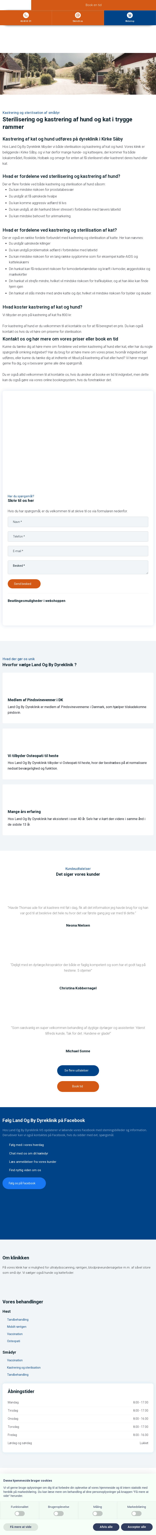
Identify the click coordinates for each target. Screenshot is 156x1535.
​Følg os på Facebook (22, 1183)
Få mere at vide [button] (20, 1527)
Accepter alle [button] (137, 1527)
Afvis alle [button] (106, 1527)
